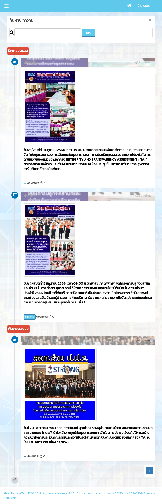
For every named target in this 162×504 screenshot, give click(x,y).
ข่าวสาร (29, 317)
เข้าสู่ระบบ (143, 5)
